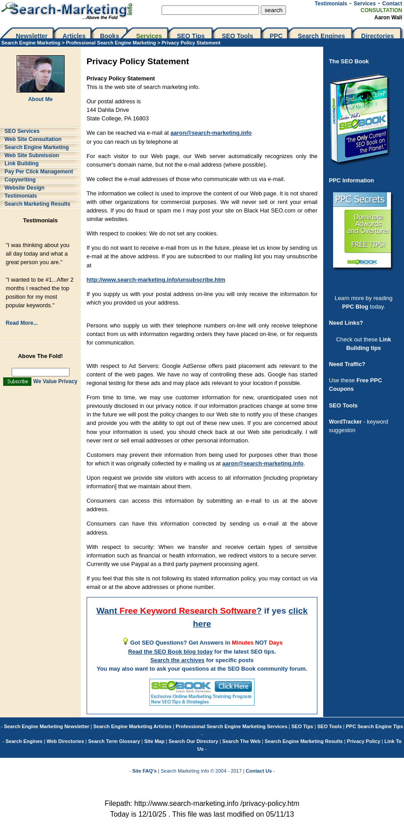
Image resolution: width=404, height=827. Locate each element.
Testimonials (331, 3)
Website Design (24, 188)
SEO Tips (191, 36)
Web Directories (65, 741)
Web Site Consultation (32, 139)
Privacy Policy (364, 741)
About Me (40, 99)
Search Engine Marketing (30, 42)
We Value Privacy (55, 381)
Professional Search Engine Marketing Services (231, 726)
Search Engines (321, 36)
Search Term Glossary (114, 741)
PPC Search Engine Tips (375, 726)
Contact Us (259, 771)
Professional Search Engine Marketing (111, 42)
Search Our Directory (193, 741)
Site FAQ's (144, 771)
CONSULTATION (381, 10)
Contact (392, 3)
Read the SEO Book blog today (170, 651)
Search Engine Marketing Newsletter (46, 726)
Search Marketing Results (37, 204)
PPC (276, 36)
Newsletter (32, 36)
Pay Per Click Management (38, 171)
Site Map (154, 741)
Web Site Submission (31, 155)
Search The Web (241, 741)
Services (365, 3)
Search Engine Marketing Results (303, 741)
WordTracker (345, 422)
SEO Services (22, 131)
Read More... (22, 323)
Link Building (21, 163)
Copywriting (19, 180)
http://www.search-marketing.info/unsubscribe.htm (156, 279)
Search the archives (177, 660)
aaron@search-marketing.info (211, 132)
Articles (73, 36)
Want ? (179, 610)
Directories (377, 36)
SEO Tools (237, 36)
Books (109, 36)
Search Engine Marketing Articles (132, 726)
